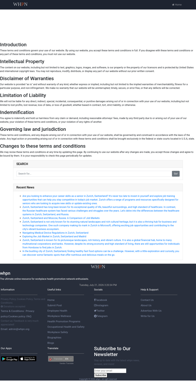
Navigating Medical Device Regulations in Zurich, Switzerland (55, 232)
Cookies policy (16, 316)
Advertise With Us (151, 310)
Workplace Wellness (59, 316)
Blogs (50, 342)
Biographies (54, 337)
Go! (176, 173)
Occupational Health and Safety (65, 326)
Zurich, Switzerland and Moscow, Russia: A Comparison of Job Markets (61, 218)
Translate (52, 348)
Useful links (54, 289)
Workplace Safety (57, 332)
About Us (146, 305)
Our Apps (6, 348)
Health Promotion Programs (63, 321)
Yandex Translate (66, 363)
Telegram (101, 316)
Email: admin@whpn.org (15, 329)
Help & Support (149, 289)
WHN (20, 4)
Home (177, 4)
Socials (98, 289)
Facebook (100, 299)
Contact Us (147, 299)
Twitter (99, 310)
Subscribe (100, 375)
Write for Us (148, 316)
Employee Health (57, 310)
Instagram (101, 305)
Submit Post (54, 305)
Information (8, 289)
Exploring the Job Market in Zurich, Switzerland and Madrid (54, 236)
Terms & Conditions (12, 311)
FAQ (29, 316)
